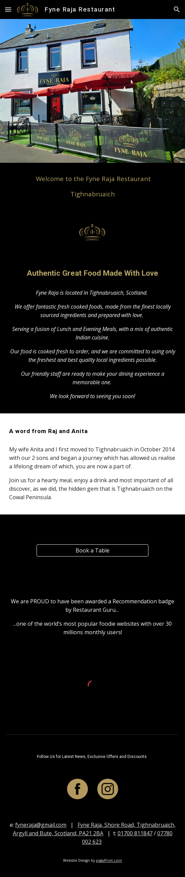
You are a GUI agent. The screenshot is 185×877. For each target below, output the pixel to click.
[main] (92, 186)
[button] (8, 9)
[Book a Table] (92, 550)
